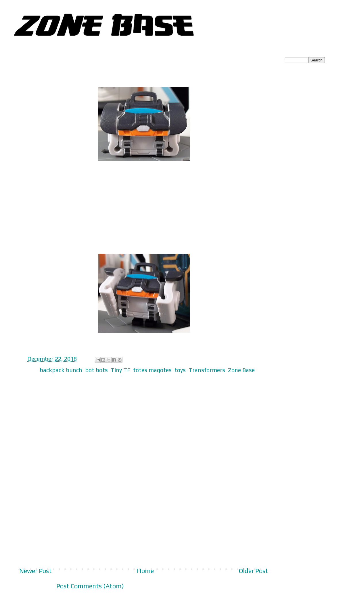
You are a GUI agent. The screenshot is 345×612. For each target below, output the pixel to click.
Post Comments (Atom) (90, 586)
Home (145, 570)
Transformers (207, 370)
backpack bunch (61, 370)
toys (180, 370)
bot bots (96, 370)
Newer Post (35, 570)
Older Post (253, 570)
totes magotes (152, 370)
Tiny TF (120, 370)
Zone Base (241, 370)
